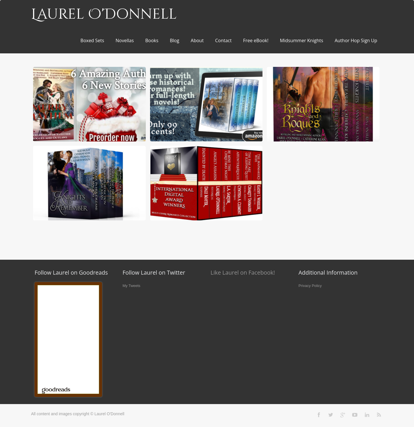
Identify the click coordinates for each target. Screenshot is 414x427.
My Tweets (131, 286)
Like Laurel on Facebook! (242, 272)
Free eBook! (256, 40)
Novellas (125, 40)
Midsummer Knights (301, 40)
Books (151, 40)
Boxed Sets (92, 40)
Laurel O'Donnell (104, 14)
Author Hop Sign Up (356, 40)
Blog (174, 40)
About (197, 40)
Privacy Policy (310, 286)
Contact (223, 40)
